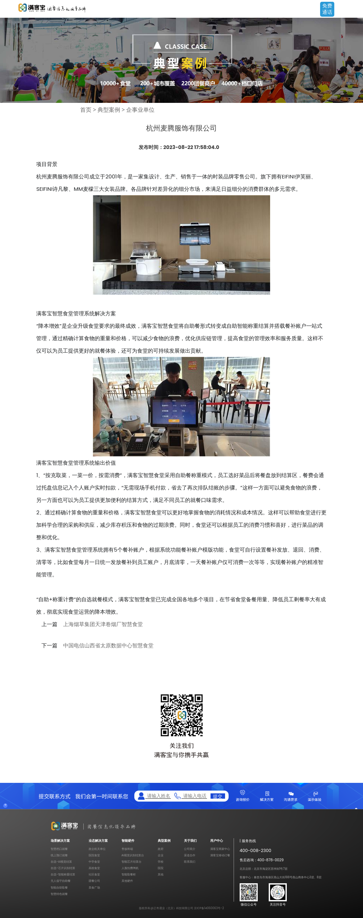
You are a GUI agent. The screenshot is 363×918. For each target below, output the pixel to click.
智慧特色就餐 (59, 894)
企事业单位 (140, 110)
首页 (85, 110)
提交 (217, 795)
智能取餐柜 (129, 874)
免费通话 (327, 9)
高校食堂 (94, 868)
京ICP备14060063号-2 (209, 908)
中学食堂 (94, 861)
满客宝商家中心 (220, 849)
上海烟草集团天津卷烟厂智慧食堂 (103, 624)
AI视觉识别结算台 (133, 855)
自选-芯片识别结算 (63, 868)
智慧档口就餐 (59, 849)
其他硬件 (127, 881)
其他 (160, 874)
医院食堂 (94, 855)
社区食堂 (94, 874)
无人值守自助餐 (61, 881)
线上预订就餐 (59, 855)
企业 (160, 855)
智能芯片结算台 (131, 861)
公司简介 (189, 849)
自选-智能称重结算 (63, 874)
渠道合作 (189, 855)
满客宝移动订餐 (220, 855)
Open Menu (354, 9)
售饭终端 (127, 849)
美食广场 (94, 887)
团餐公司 (94, 881)
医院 (160, 868)
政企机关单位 (97, 849)
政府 (160, 849)
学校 (160, 861)
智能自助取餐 (59, 887)
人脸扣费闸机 (130, 868)
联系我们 (189, 861)
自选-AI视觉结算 (61, 861)
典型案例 (108, 110)
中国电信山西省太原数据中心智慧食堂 (108, 645)
